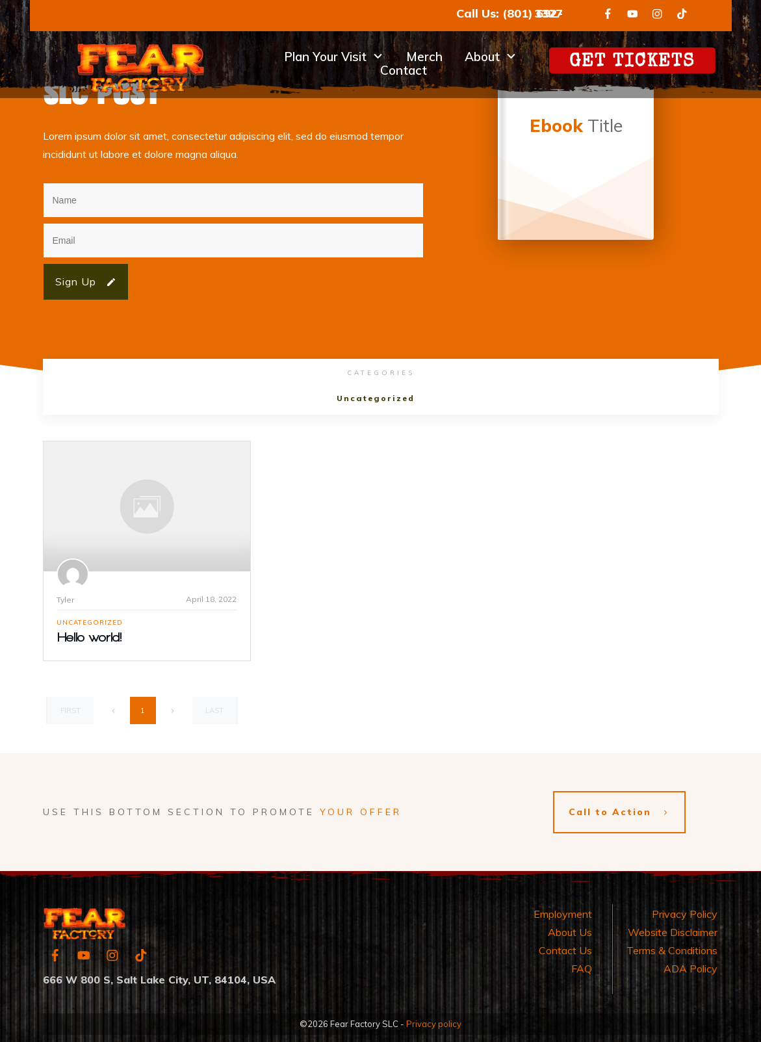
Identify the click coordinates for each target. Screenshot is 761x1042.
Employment (563, 908)
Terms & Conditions (671, 944)
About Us (570, 926)
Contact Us (565, 944)
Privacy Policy (684, 908)
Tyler (65, 600)
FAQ (581, 962)
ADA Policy (690, 962)
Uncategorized (376, 398)
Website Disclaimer (672, 926)
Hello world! (89, 637)
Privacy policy (433, 1018)
